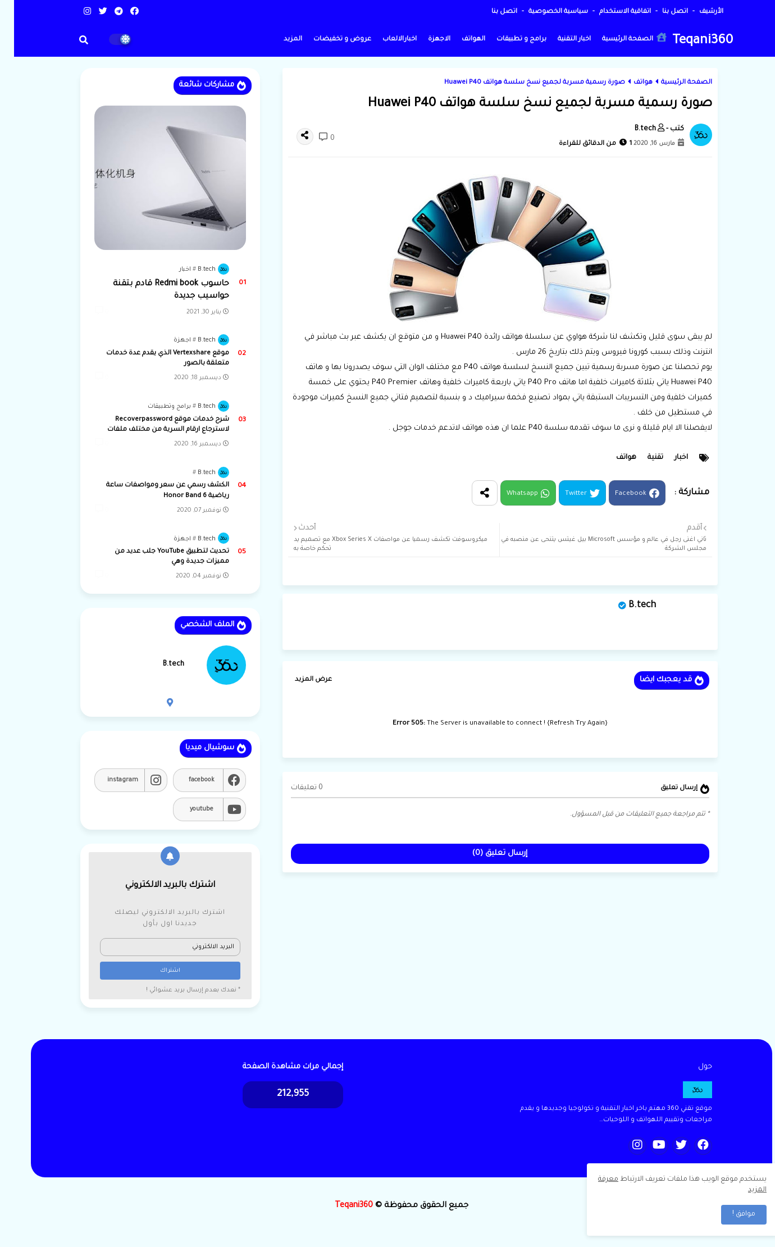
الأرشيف (696, 12)
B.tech (628, 605)
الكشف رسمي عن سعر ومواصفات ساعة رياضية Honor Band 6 (153, 490)
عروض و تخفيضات (328, 39)
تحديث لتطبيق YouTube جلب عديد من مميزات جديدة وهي (158, 557)
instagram (108, 780)
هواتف (629, 83)
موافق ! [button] (729, 1214)
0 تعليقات (293, 788)
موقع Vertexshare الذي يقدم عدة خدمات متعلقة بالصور (153, 358)
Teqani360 (688, 41)
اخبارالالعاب (385, 39)
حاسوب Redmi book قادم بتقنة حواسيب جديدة (157, 290)
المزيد (279, 39)
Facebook (616, 494)
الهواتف (459, 39)
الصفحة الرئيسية (620, 38)
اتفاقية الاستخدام (610, 12)
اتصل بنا (660, 12)
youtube (187, 809)
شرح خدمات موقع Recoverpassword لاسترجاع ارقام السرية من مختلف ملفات (154, 425)
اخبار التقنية (560, 39)
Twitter (562, 494)
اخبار (667, 458)
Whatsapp (508, 494)
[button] (69, 40)
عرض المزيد (299, 680)
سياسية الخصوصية (543, 12)
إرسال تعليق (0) (485, 853)
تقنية (641, 458)
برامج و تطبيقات (507, 39)
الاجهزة (425, 39)
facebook (187, 780)
